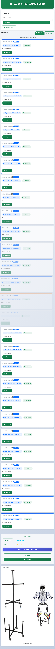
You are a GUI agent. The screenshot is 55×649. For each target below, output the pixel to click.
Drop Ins (8, 540)
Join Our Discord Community (27, 549)
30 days (49, 33)
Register (7, 52)
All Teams (26, 22)
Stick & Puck (7, 42)
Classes (7, 545)
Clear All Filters (9, 27)
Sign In (27, 555)
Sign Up (27, 559)
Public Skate (19, 545)
